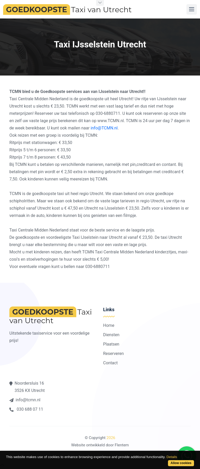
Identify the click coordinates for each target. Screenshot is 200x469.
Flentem (122, 445)
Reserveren (113, 353)
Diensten (111, 334)
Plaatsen (111, 344)
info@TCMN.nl (104, 128)
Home (108, 325)
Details (171, 457)
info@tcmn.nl (24, 399)
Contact (110, 362)
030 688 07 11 (26, 409)
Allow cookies (181, 463)
